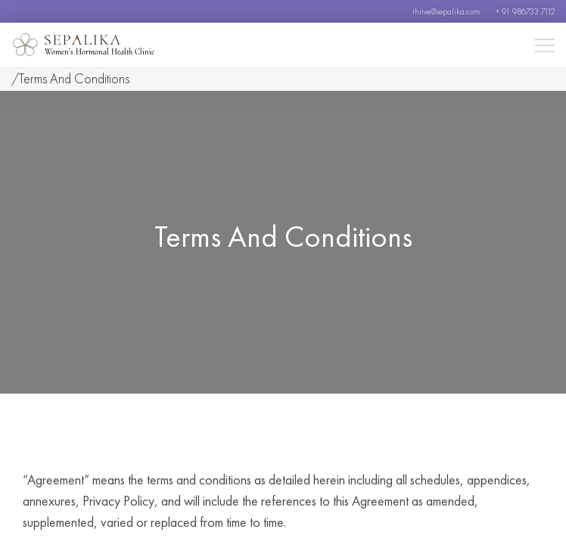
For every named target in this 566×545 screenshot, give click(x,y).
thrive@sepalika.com (446, 11)
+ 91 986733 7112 (525, 11)
